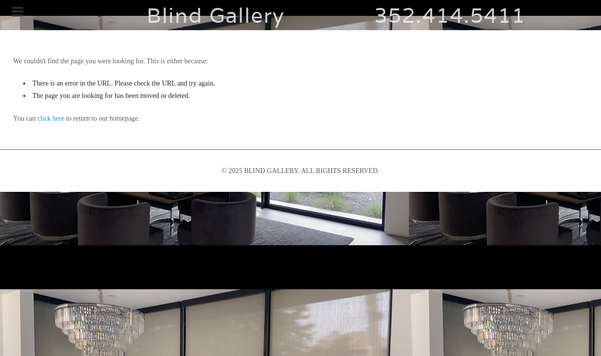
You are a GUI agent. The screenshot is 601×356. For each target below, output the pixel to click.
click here (51, 118)
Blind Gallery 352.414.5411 (300, 15)
